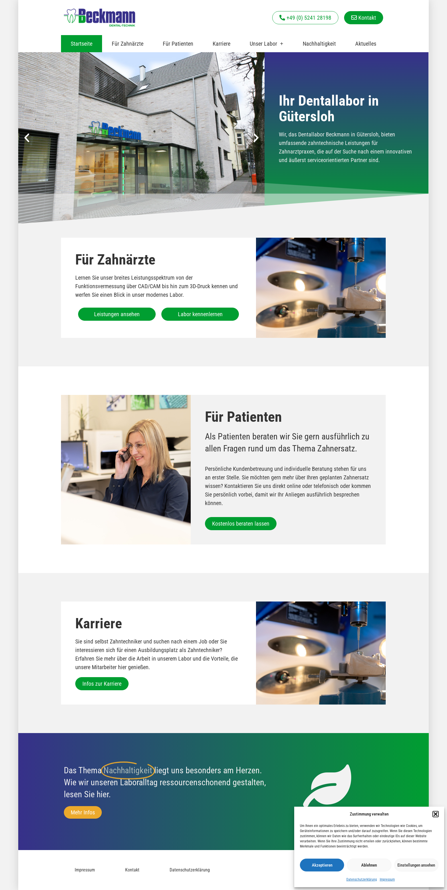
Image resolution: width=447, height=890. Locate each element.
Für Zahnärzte (127, 43)
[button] (435, 814)
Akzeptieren (322, 865)
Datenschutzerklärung (361, 879)
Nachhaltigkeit (319, 43)
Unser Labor (266, 43)
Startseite (81, 43)
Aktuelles (365, 43)
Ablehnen (369, 865)
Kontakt (132, 870)
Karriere (221, 43)
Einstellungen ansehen (416, 865)
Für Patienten (178, 43)
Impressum (387, 879)
